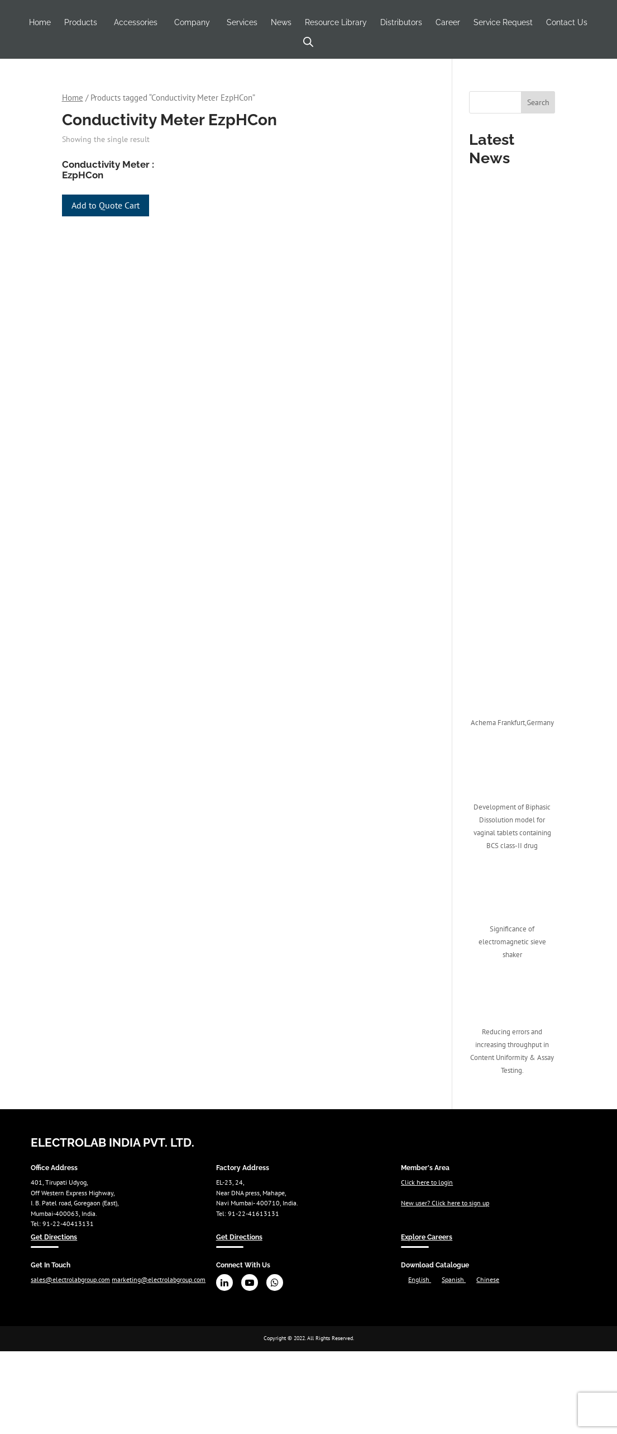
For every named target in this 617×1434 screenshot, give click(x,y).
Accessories (135, 22)
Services (242, 22)
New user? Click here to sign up (445, 1202)
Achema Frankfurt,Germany (512, 722)
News (281, 22)
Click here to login (427, 1181)
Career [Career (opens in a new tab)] (448, 22)
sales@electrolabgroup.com (70, 1279)
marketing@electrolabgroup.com (158, 1279)
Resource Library (336, 22)
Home (40, 22)
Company (192, 22)
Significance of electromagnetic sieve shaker (512, 941)
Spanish (454, 1279)
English (419, 1279)
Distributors (401, 22)
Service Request (503, 22)
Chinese (487, 1279)
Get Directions (54, 1237)
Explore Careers (426, 1237)
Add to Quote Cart (105, 205)
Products (80, 22)
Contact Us (566, 22)
